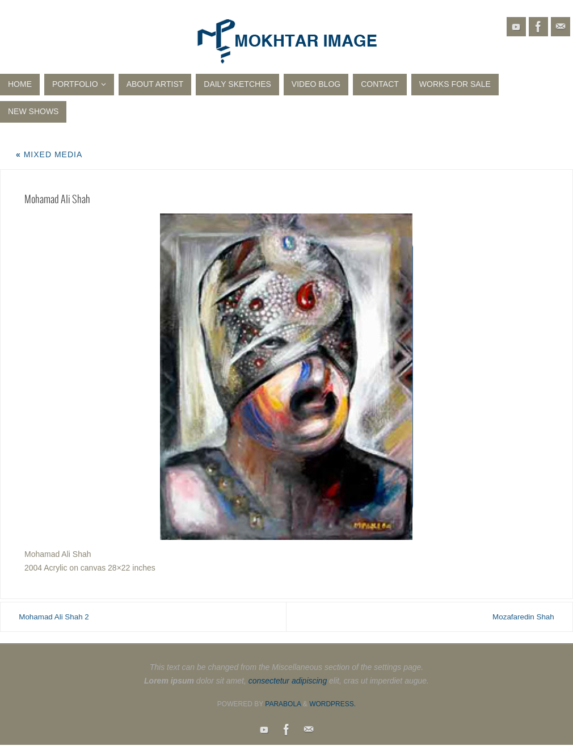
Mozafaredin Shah (516, 616)
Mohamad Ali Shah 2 (61, 616)
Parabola (283, 705)
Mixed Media (49, 154)
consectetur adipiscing (287, 681)
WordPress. (332, 705)
